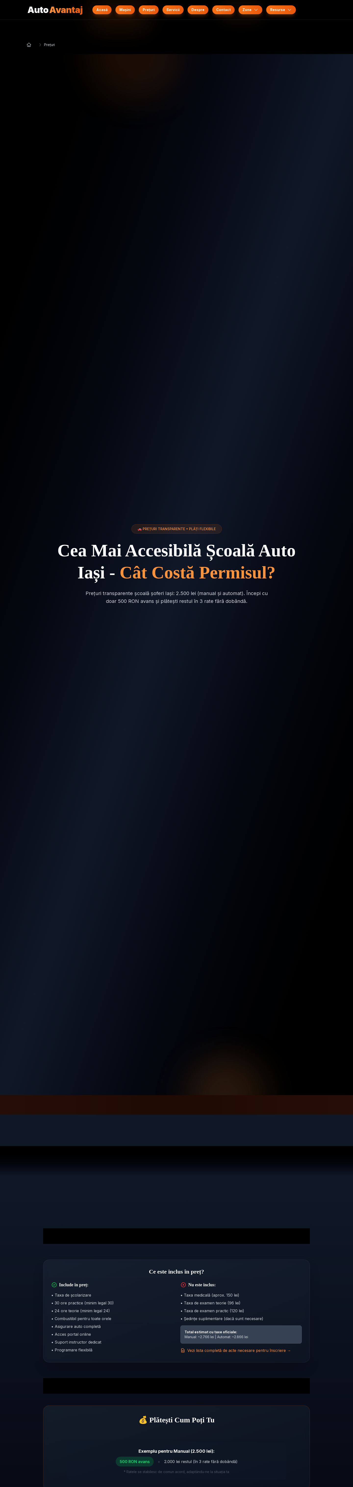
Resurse (281, 9)
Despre (197, 10)
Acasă (102, 10)
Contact (223, 10)
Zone (250, 9)
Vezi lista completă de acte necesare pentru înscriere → (235, 1350)
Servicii (173, 10)
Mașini (125, 10)
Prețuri (149, 10)
